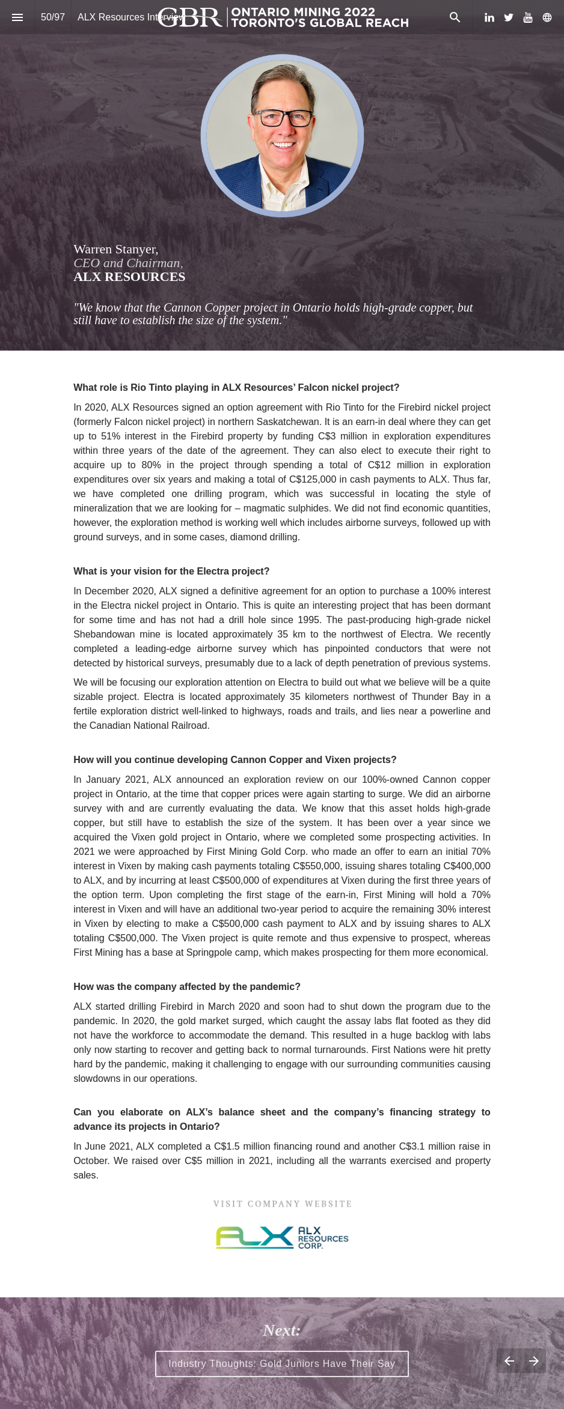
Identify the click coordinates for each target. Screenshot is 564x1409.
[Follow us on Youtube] (528, 17)
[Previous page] (509, 1360)
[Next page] (533, 1360)
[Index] (17, 17)
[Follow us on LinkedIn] (489, 17)
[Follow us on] (547, 17)
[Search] (455, 17)
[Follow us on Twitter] (508, 17)
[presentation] (282, 175)
